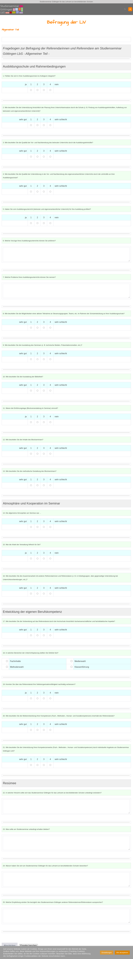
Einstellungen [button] (107, 953)
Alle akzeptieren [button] (122, 953)
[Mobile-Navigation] (130, 9)
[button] (125, 9)
